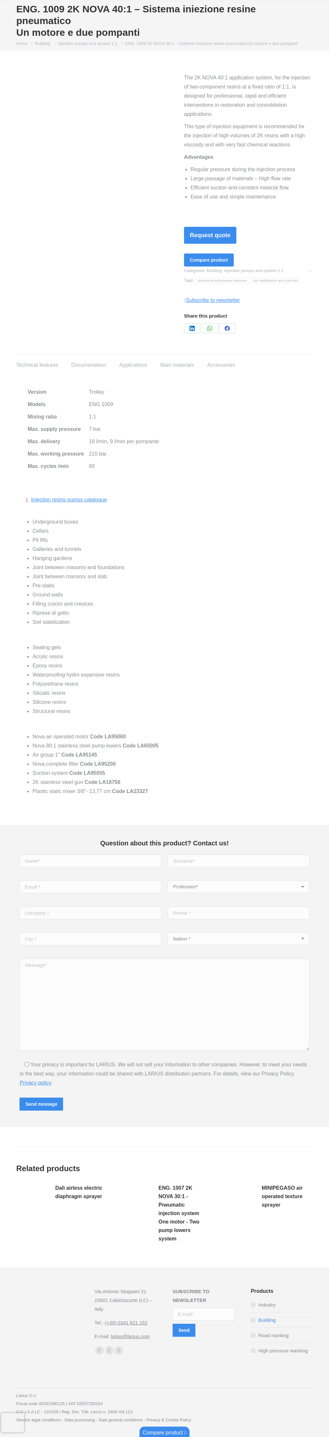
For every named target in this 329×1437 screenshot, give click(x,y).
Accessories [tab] (221, 365)
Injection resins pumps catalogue (69, 499)
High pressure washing (283, 1350)
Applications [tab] (133, 365)
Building (214, 270)
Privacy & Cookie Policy (168, 1419)
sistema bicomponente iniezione (222, 280)
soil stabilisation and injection (275, 280)
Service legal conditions (38, 1419)
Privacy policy (35, 1083)
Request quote (210, 235)
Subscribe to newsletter (212, 300)
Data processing (79, 1419)
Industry (267, 1304)
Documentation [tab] (88, 365)
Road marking (273, 1335)
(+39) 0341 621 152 (126, 1322)
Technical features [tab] (37, 365)
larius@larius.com (130, 1336)
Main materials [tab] (177, 365)
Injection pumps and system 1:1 (254, 270)
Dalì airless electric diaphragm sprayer (78, 1192)
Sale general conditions (121, 1419)
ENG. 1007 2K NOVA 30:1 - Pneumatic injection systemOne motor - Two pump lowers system (178, 1213)
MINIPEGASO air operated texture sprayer (282, 1196)
